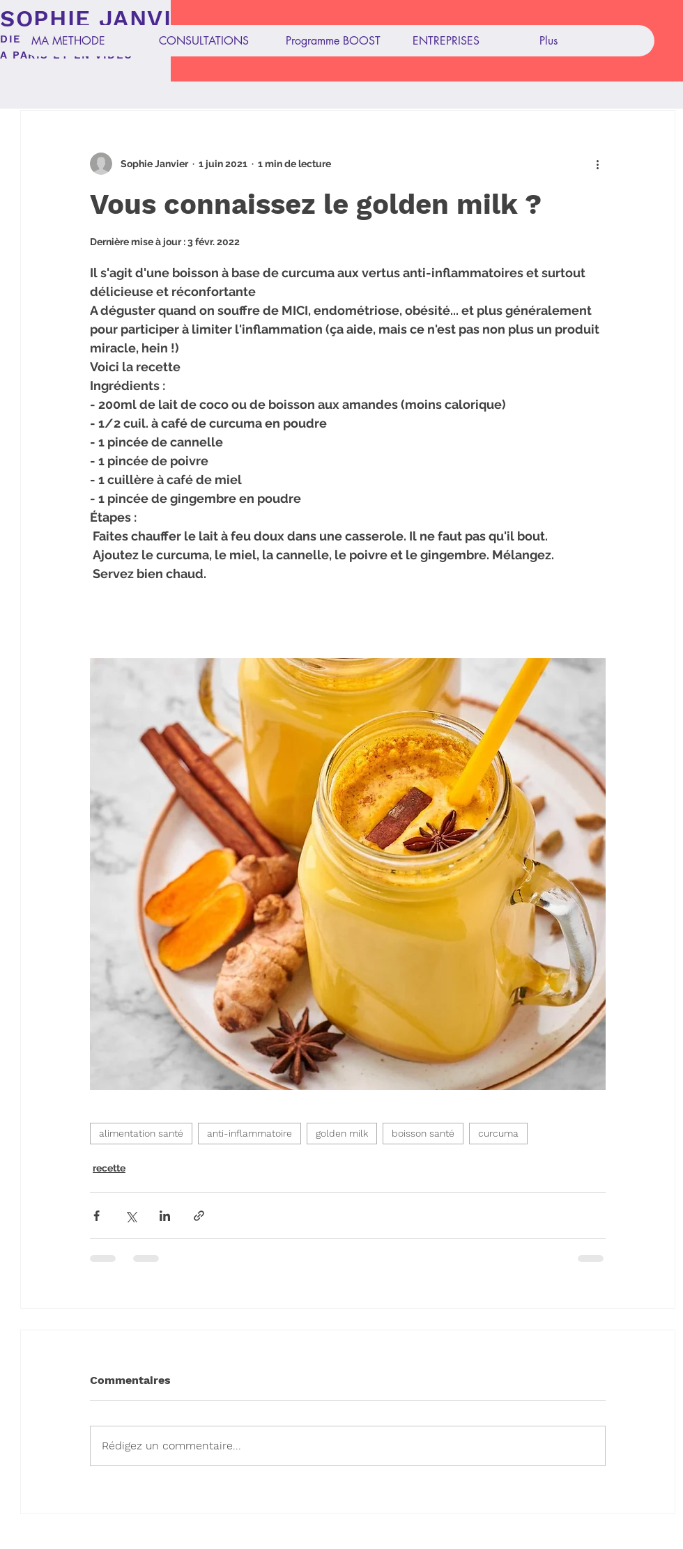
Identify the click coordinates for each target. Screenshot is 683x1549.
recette (109, 1168)
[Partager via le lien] (199, 1215)
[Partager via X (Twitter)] (130, 1215)
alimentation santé (141, 1133)
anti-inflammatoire (249, 1133)
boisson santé (423, 1133)
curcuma (498, 1133)
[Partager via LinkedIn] (164, 1215)
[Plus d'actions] (597, 163)
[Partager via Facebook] (96, 1215)
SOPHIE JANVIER (102, 18)
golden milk (342, 1133)
